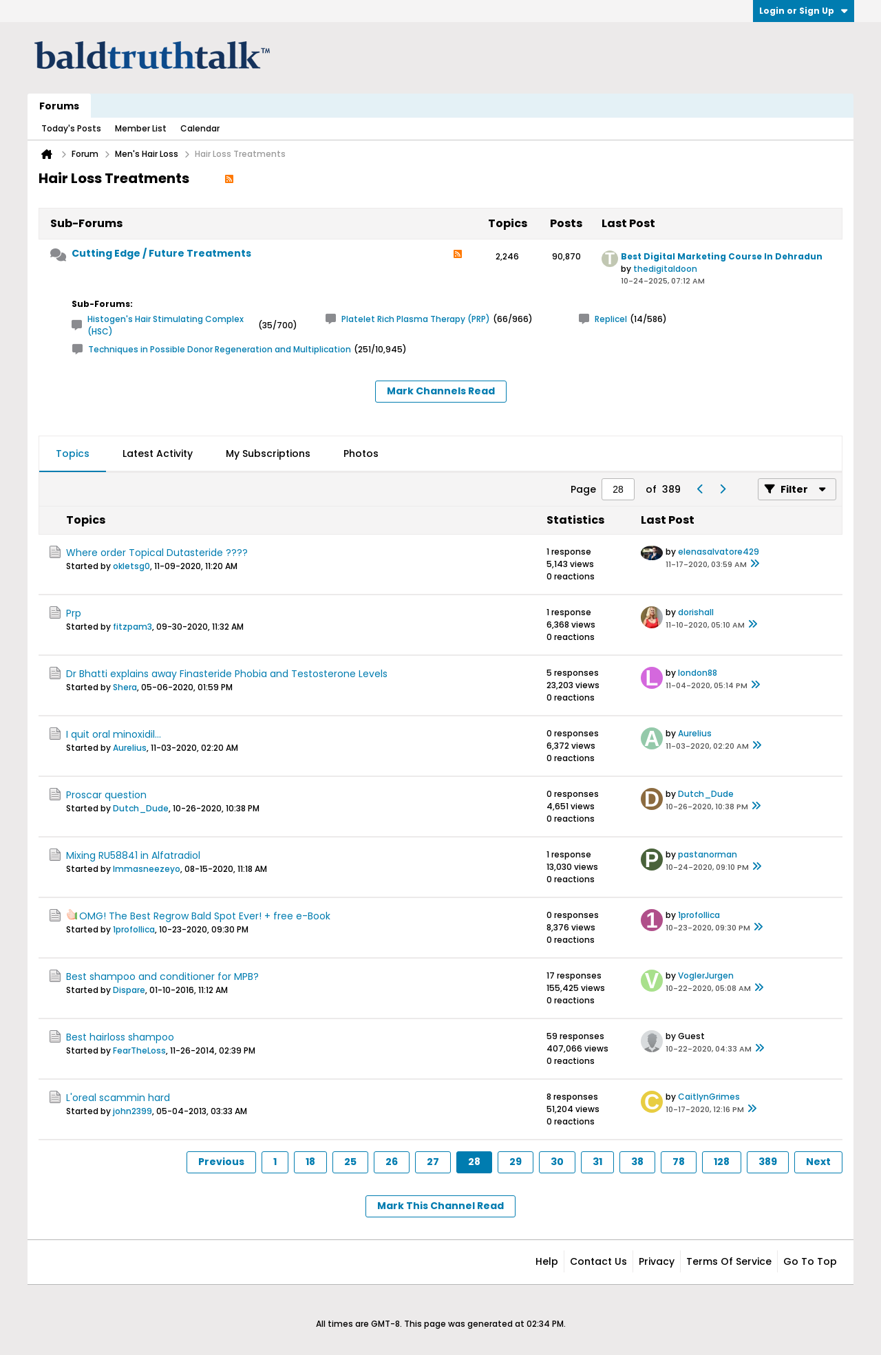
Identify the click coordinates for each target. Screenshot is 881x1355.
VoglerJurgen (706, 975)
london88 (697, 673)
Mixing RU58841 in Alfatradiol (133, 855)
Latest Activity (158, 453)
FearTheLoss (139, 1050)
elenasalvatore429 (718, 551)
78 (678, 1162)
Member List (141, 128)
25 (350, 1162)
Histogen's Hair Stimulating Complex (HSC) (165, 325)
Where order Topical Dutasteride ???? (157, 552)
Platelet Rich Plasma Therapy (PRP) (415, 319)
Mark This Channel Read (440, 1206)
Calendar (200, 128)
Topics (72, 453)
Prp (73, 613)
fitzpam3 (132, 626)
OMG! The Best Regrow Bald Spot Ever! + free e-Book (204, 916)
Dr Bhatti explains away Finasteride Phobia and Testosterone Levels (227, 674)
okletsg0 (131, 566)
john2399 (132, 1111)
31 (597, 1162)
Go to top (810, 1261)
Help (546, 1261)
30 (557, 1162)
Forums (59, 106)
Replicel (611, 319)
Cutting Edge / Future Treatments (161, 253)
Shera (125, 687)
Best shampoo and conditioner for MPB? (162, 976)
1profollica (134, 929)
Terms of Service (729, 1261)
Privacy (657, 1261)
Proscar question (106, 795)
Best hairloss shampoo (120, 1037)
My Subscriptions (268, 453)
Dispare (129, 990)
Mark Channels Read (441, 391)
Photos (361, 453)
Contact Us (598, 1261)
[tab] (72, 454)
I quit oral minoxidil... (113, 734)
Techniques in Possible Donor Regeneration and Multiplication (219, 349)
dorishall (696, 612)
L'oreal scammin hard (118, 1098)
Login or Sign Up (803, 11)
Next (818, 1162)
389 (767, 1162)
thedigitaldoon (665, 269)
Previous (221, 1162)
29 (515, 1162)
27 (433, 1162)
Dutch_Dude (141, 808)
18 (310, 1162)
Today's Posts (71, 128)
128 (722, 1162)
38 (637, 1162)
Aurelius (130, 748)
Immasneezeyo (146, 869)
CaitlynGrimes (709, 1096)
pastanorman (707, 854)
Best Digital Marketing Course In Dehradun (721, 256)
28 (474, 1162)
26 (391, 1162)
